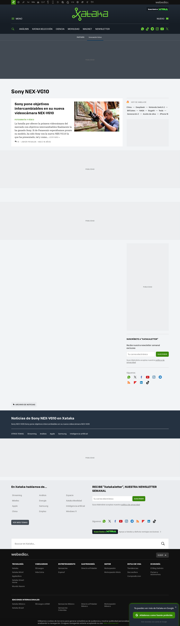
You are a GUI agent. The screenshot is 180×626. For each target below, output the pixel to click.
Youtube (162, 29)
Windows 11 (71, 511)
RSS (129, 382)
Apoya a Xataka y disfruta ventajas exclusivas (139, 532)
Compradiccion (134, 576)
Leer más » (54, 137)
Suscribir (162, 354)
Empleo (42, 511)
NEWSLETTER (102, 28)
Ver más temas (20, 522)
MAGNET (87, 28)
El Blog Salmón (156, 568)
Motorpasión (110, 568)
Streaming (32, 433)
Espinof (61, 572)
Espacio (69, 495)
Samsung (62, 433)
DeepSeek (140, 107)
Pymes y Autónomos (155, 573)
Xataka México (18, 603)
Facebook (141, 376)
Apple (52, 433)
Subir (160, 555)
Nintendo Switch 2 (157, 107)
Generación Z (133, 114)
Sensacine (63, 568)
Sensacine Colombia (63, 608)
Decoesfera (132, 572)
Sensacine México (66, 603)
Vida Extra (39, 572)
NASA (141, 110)
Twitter (167, 29)
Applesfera (17, 576)
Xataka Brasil (18, 607)
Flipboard (135, 382)
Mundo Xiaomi (18, 586)
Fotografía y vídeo (24, 119)
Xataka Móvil (17, 572)
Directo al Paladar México (89, 604)
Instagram (157, 29)
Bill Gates (131, 110)
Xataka (90, 14)
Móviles (15, 500)
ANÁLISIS (24, 28)
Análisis (43, 433)
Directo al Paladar (89, 568)
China (129, 107)
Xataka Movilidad (74, 500)
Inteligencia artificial (79, 433)
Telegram (152, 29)
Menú (19, 18)
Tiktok (147, 29)
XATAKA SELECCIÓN (42, 28)
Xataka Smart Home (18, 581)
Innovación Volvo (95, 37)
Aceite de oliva (149, 114)
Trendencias (132, 568)
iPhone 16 (164, 114)
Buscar (163, 543)
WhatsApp (142, 29)
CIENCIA (60, 28)
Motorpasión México (110, 604)
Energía (42, 500)
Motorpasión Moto (112, 572)
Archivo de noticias (25, 404)
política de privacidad (130, 504)
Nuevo (160, 18)
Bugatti (151, 110)
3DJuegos (39, 568)
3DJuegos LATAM (42, 603)
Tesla (161, 110)
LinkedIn (141, 382)
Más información (111, 623)
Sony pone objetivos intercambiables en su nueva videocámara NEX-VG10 (39, 108)
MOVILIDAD (73, 28)
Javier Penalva (28, 141)
